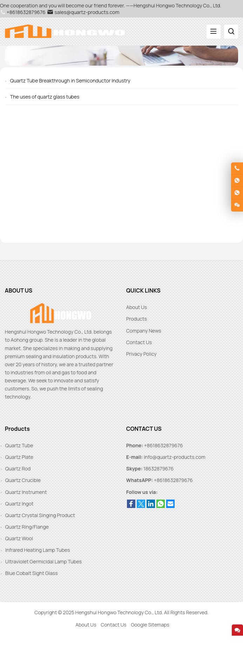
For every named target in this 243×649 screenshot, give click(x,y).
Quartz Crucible (23, 480)
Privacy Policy (141, 353)
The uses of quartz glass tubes (45, 96)
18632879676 (158, 468)
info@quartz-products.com (174, 457)
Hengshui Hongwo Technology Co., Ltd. (119, 612)
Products (136, 318)
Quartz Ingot (19, 503)
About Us (136, 307)
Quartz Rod (18, 468)
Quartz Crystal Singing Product (40, 515)
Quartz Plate (19, 457)
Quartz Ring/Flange (27, 526)
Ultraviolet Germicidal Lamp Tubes (43, 561)
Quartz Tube (19, 445)
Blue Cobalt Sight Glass (31, 573)
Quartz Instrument (26, 492)
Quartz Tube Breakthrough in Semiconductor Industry (70, 80)
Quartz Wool (19, 538)
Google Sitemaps (150, 624)
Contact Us (139, 342)
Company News (143, 330)
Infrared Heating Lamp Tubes (37, 550)
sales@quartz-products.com (83, 12)
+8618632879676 (173, 480)
